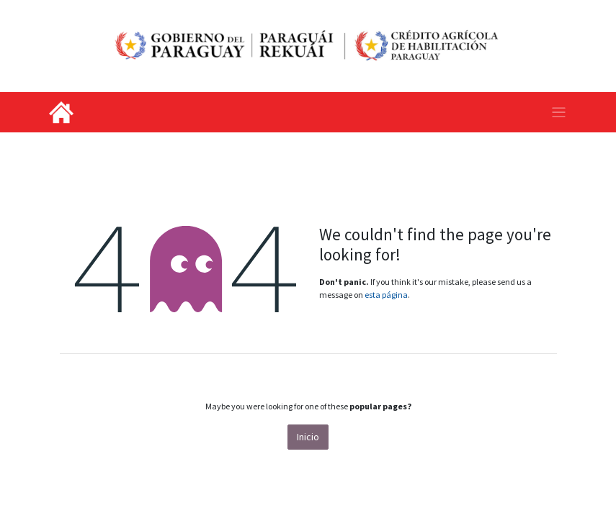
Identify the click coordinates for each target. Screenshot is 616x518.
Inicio (308, 436)
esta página (386, 294)
